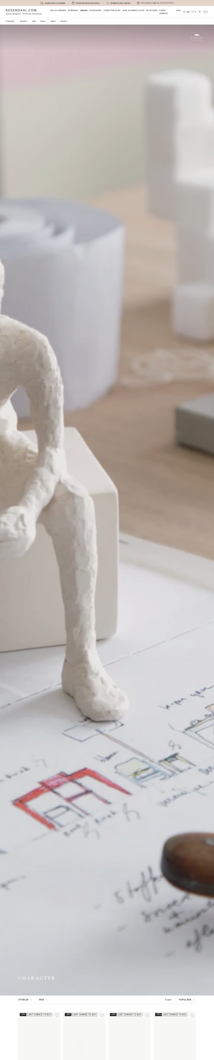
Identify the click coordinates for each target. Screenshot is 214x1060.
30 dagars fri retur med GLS (120, 3)
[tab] (26, 999)
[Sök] (186, 12)
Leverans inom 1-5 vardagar (55, 3)
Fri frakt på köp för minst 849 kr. (88, 3)
